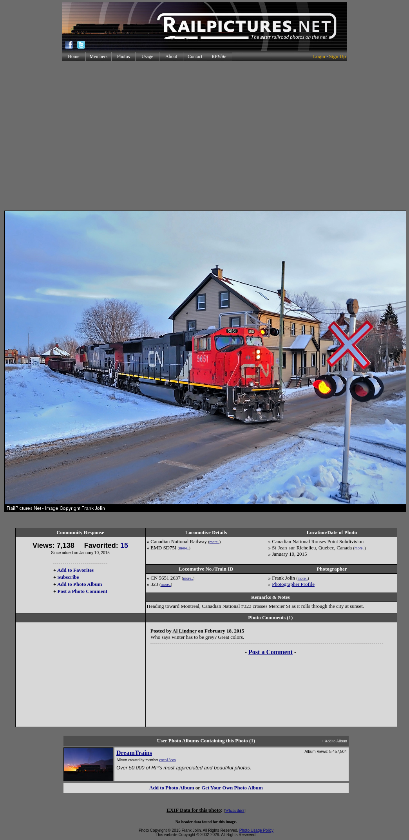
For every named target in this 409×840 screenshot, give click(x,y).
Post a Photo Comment (82, 591)
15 (124, 545)
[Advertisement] (73, 135)
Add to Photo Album (79, 584)
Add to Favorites (75, 570)
